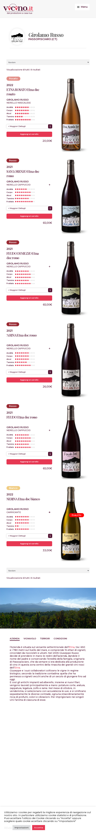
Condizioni (60, 638)
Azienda (15, 638)
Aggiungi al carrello (29, 134)
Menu (84, 6)
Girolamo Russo (17, 99)
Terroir (45, 638)
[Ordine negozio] (48, 62)
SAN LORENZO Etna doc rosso (22, 173)
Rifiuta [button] (8, 827)
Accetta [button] (38, 827)
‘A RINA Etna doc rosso (21, 335)
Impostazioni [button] (21, 827)
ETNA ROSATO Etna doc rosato (22, 91)
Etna (72, 647)
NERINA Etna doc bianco (23, 499)
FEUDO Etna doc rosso (21, 417)
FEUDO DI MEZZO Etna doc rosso (22, 255)
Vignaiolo (30, 638)
